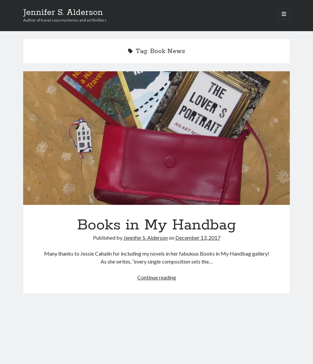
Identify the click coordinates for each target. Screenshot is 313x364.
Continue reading (156, 277)
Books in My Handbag (156, 138)
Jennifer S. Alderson (63, 12)
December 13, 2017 (197, 237)
